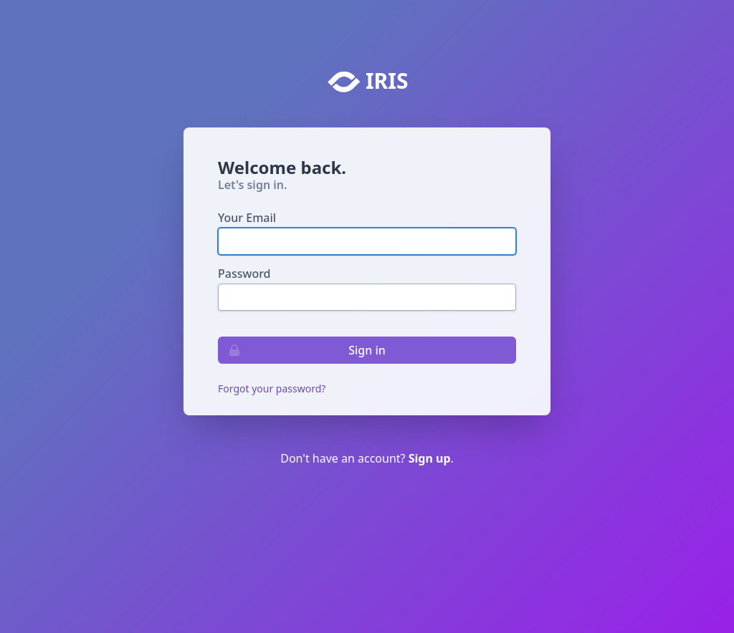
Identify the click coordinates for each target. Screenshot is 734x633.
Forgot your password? (271, 388)
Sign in (302, 350)
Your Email (247, 218)
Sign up (430, 458)
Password (244, 273)
